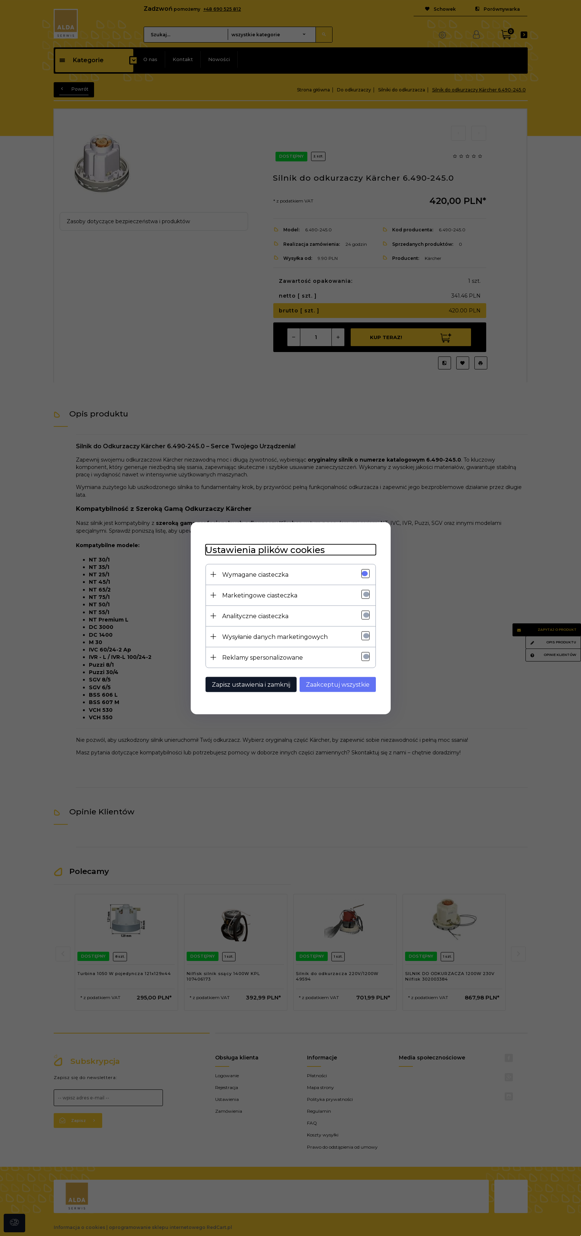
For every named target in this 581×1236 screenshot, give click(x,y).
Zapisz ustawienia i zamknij (251, 684)
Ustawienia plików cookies (265, 549)
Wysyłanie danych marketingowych (275, 636)
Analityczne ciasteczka (255, 615)
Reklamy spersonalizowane (262, 657)
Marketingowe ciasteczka (259, 595)
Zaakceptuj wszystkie (338, 684)
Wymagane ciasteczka (255, 574)
